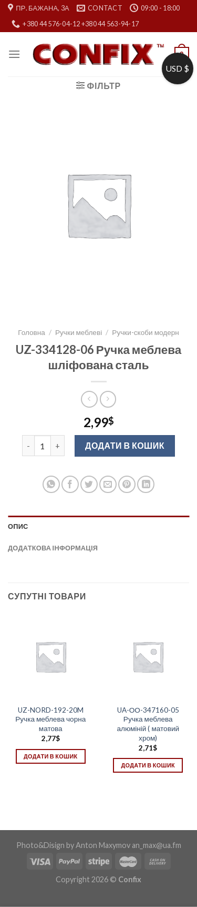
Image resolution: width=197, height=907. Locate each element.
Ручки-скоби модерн (145, 332)
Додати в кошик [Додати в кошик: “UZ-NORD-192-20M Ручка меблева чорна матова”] (50, 756)
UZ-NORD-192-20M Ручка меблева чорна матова (50, 719)
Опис (18, 526)
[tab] (98, 526)
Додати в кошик (124, 445)
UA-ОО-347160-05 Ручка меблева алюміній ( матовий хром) (148, 724)
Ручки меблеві (78, 332)
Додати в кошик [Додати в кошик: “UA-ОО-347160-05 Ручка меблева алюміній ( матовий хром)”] (148, 765)
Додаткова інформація (53, 548)
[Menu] (14, 54)
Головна (31, 332)
